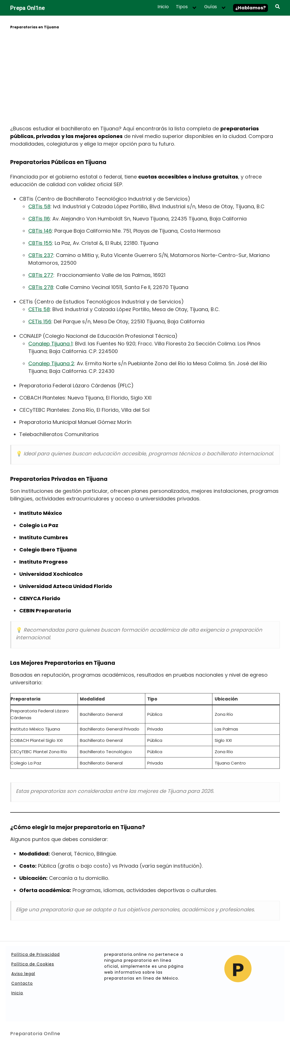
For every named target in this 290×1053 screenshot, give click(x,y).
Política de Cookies (32, 964)
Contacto (22, 983)
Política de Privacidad (35, 954)
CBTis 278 (40, 287)
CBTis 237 (40, 255)
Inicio (163, 7)
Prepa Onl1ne (27, 8)
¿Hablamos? (250, 8)
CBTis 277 (40, 275)
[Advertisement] (145, 78)
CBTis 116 (39, 218)
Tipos (182, 7)
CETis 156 (39, 321)
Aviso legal (23, 973)
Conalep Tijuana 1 (50, 343)
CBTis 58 (39, 206)
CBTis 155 (40, 243)
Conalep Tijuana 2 (51, 363)
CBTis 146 (40, 230)
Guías (210, 7)
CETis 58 (39, 309)
